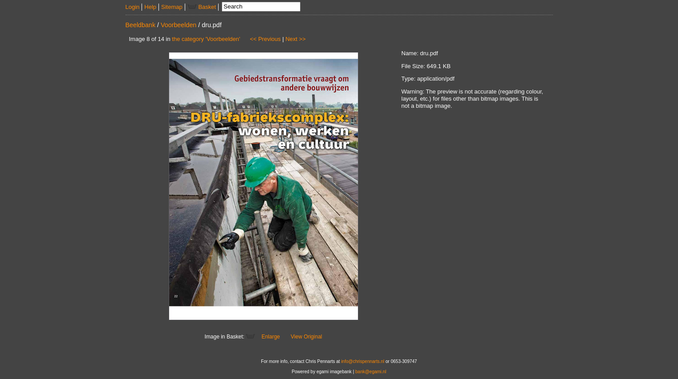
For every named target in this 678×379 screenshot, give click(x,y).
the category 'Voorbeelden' (206, 39)
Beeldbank (141, 25)
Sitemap (172, 7)
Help (150, 7)
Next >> (295, 39)
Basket (201, 7)
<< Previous (265, 39)
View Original (306, 337)
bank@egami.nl (370, 371)
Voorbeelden (178, 25)
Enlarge (270, 337)
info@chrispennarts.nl (362, 361)
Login (133, 7)
